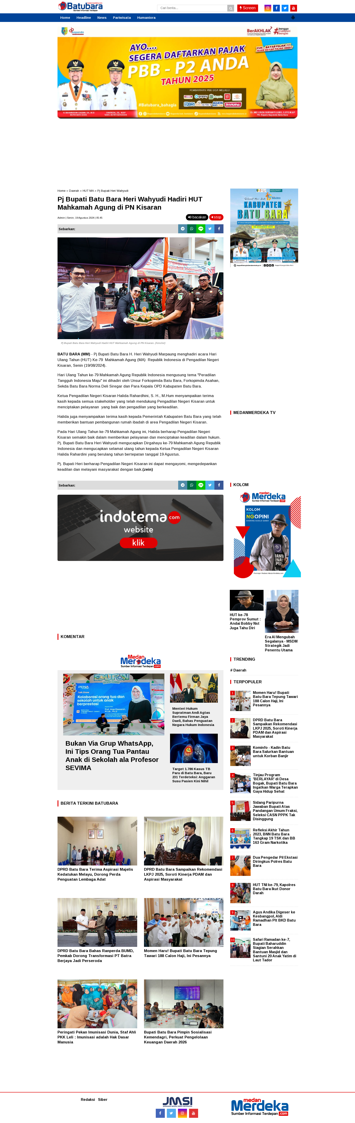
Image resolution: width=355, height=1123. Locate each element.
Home (65, 17)
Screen (248, 8)
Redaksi (88, 1100)
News (102, 17)
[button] (293, 15)
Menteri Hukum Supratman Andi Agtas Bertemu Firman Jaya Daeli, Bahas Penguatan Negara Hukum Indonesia (193, 717)
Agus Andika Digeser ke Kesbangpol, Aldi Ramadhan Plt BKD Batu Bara (274, 918)
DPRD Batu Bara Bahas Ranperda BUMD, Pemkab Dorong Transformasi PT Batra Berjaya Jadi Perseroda (96, 956)
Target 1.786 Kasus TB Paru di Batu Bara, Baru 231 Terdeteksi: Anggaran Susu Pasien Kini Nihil (193, 775)
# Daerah (238, 670)
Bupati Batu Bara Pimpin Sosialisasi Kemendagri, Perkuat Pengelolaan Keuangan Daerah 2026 (178, 1037)
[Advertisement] (177, 152)
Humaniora (146, 17)
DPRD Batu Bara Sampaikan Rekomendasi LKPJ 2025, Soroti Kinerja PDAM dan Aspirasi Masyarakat (183, 874)
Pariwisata (122, 17)
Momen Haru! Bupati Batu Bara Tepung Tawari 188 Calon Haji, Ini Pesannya (275, 699)
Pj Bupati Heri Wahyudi (112, 190)
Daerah (74, 190)
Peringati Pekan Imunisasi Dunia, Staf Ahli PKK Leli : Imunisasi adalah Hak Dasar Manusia (97, 1037)
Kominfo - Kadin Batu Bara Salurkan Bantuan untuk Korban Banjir (273, 752)
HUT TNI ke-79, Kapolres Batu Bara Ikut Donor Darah (274, 889)
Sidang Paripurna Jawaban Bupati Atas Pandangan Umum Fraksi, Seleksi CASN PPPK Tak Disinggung (275, 811)
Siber (103, 1100)
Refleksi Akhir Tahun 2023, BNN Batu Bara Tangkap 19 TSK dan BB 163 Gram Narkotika (274, 836)
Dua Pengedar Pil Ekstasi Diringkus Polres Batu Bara (275, 862)
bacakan (197, 217)
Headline (84, 17)
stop (216, 217)
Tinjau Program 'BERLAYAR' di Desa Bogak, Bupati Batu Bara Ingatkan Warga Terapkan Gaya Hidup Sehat (275, 783)
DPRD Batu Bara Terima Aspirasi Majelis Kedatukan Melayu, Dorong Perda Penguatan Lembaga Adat (95, 874)
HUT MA (88, 190)
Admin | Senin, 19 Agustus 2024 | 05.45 (80, 217)
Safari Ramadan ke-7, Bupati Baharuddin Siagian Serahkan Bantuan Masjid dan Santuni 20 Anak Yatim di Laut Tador (274, 950)
